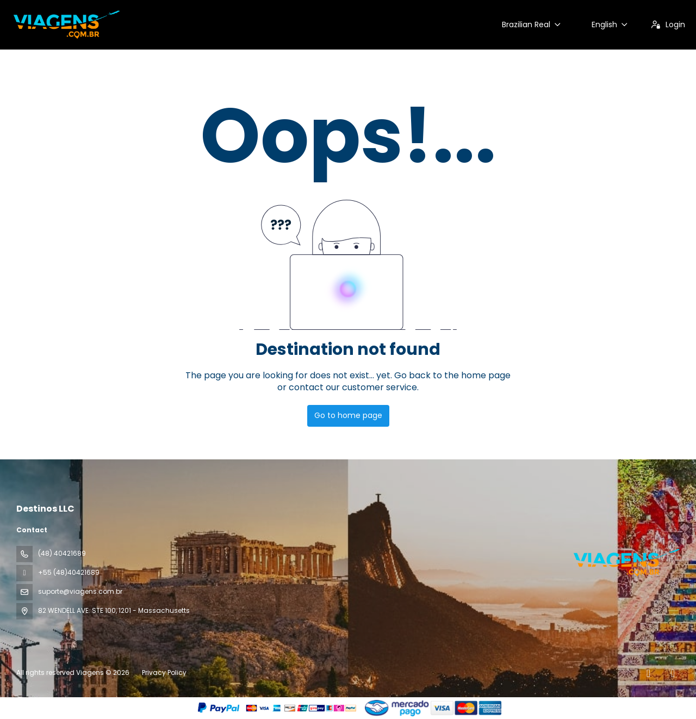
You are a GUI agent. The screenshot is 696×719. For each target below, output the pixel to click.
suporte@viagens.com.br (80, 591)
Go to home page (348, 415)
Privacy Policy (164, 672)
